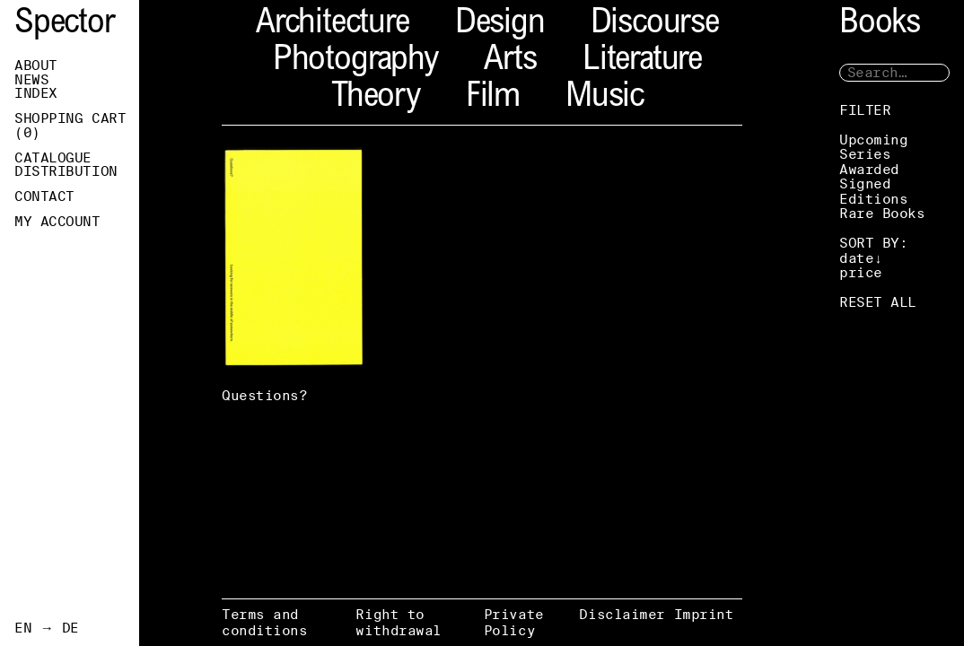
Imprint (704, 614)
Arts (510, 61)
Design (500, 24)
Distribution (66, 171)
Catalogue (53, 158)
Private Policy (514, 622)
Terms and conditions (265, 622)
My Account (57, 221)
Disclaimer (622, 614)
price (860, 272)
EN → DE (46, 628)
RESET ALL (877, 302)
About (35, 65)
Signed (864, 183)
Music (604, 98)
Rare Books (882, 213)
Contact (44, 196)
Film (493, 98)
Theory (375, 98)
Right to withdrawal (398, 622)
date (856, 258)
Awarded (869, 169)
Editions (873, 198)
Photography (355, 61)
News (31, 80)
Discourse (655, 24)
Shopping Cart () (70, 125)
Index (35, 93)
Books (879, 24)
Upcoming (873, 139)
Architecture (332, 24)
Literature (642, 61)
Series (864, 154)
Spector (64, 24)
